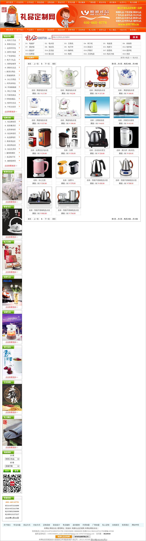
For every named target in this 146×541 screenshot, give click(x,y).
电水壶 (51, 43)
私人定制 (92, 30)
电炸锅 (129, 47)
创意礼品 (102, 30)
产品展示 (30, 30)
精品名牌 (61, 30)
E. (10, 56)
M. (10, 87)
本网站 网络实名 (50, 528)
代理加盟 (86, 525)
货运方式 (61, 2)
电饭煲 (109, 43)
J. (10, 75)
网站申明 (135, 525)
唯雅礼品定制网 (78, 528)
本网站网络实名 (91, 528)
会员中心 (123, 2)
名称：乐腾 (68, 150)
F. (10, 60)
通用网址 (60, 528)
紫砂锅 (31, 47)
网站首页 (9, 30)
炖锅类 (129, 43)
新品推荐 (50, 30)
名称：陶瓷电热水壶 (39, 90)
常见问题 (71, 2)
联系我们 (133, 30)
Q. (10, 103)
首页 (29, 64)
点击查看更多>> (11, 112)
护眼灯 (90, 50)
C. (10, 48)
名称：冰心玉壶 (39, 180)
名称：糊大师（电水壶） (126, 150)
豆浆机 (70, 43)
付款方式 (123, 30)
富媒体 (68, 528)
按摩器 (31, 54)
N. (10, 91)
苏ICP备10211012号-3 (99, 540)
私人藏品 (112, 30)
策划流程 (40, 2)
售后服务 (81, 2)
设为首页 (9, 2)
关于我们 (20, 30)
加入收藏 (133, 2)
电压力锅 (110, 54)
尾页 (54, 64)
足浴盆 (51, 50)
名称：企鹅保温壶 (97, 120)
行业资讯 (20, 2)
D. (10, 52)
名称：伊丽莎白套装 (126, 120)
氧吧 (70, 54)
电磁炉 (31, 43)
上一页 (36, 64)
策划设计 (56, 525)
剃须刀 (90, 47)
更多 (128, 54)
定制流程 (50, 2)
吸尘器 (51, 54)
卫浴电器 (91, 54)
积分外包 (102, 2)
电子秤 (70, 47)
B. (10, 44)
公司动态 (30, 2)
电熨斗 (109, 47)
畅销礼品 (40, 30)
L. (10, 83)
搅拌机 (129, 50)
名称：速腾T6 (68, 180)
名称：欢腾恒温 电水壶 (39, 150)
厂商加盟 (92, 2)
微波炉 (31, 50)
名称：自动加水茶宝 (97, 150)
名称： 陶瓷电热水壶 (126, 90)
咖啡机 (70, 50)
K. (10, 79)
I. (10, 72)
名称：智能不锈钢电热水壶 (97, 180)
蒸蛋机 (109, 50)
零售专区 (71, 30)
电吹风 (51, 47)
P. (10, 99)
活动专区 (81, 30)
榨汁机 (90, 43)
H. (10, 68)
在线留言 (115, 525)
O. (10, 95)
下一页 (47, 64)
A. (10, 40)
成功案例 (112, 2)
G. (10, 64)
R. (10, 107)
